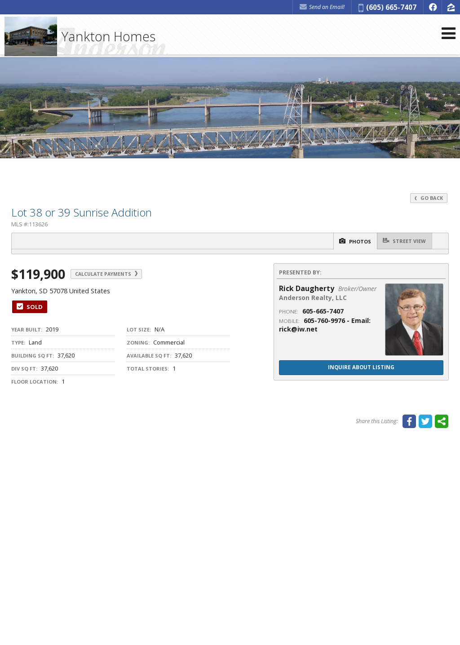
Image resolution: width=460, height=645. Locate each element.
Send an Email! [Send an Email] (322, 7)
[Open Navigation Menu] (448, 37)
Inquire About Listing (361, 368)
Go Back (428, 197)
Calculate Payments (116, 274)
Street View (402, 241)
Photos (345, 241)
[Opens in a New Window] (433, 7)
